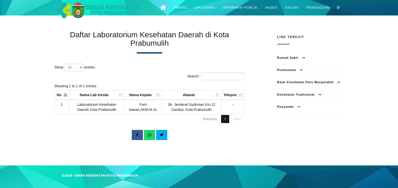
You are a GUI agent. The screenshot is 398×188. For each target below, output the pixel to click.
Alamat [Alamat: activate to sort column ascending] (189, 95)
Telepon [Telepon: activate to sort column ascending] (230, 95)
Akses (271, 11)
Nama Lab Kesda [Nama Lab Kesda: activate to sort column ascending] (94, 95)
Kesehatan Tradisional (299, 94)
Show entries (74, 67)
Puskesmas (290, 70)
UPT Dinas (205, 11)
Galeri (292, 11)
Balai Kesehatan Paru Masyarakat (309, 82)
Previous (210, 118)
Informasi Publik (240, 11)
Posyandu (289, 107)
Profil (180, 11)
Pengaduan (317, 11)
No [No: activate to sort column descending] (59, 95)
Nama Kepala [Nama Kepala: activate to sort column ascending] (140, 95)
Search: (216, 76)
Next (237, 118)
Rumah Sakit (291, 58)
